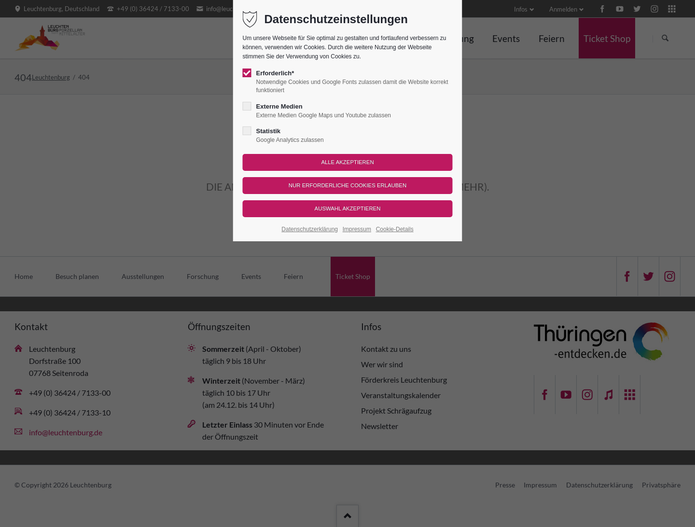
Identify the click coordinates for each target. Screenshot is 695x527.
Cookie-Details (395, 229)
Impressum (357, 229)
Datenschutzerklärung (309, 229)
